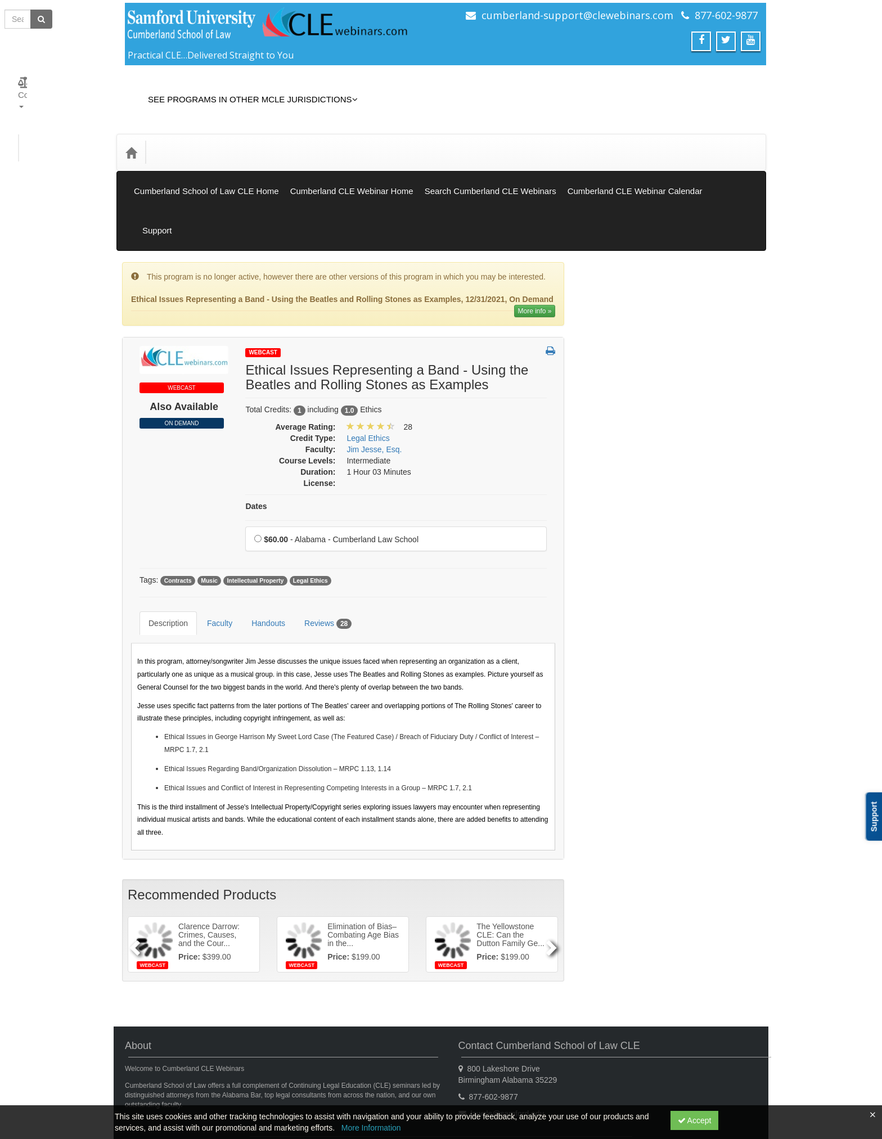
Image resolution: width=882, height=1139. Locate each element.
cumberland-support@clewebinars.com (577, 15)
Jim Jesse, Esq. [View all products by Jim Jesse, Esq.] (374, 376)
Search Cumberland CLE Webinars (490, 165)
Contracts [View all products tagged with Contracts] (178, 507)
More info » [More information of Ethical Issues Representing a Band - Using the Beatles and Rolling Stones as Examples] (534, 238)
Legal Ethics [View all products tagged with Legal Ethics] (310, 507)
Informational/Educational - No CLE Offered (651, 439)
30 (646, 831)
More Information (371, 1127)
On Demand (181, 350)
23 (646, 815)
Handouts (260, 541)
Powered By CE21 (159, 1091)
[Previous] (133, 854)
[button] (550, 278)
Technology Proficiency (630, 675)
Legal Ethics (611, 491)
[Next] (552, 854)
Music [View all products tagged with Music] (209, 507)
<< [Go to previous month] (607, 730)
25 (700, 815)
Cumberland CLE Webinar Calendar (635, 165)
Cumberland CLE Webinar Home (351, 165)
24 (673, 815)
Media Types (242, 135)
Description (159, 541)
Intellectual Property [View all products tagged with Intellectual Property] (255, 507)
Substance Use (617, 629)
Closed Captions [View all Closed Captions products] (619, 300)
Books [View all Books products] (601, 276)
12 (725, 781)
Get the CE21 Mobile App (235, 1079)
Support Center (153, 1079)
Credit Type (180, 135)
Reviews (319, 542)
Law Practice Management (636, 467)
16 (646, 798)
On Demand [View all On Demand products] (611, 253)
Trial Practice (613, 698)
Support (740, 165)
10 (673, 781)
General (604, 410)
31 (673, 831)
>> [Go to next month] (733, 730)
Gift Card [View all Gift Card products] (606, 324)
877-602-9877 (726, 15)
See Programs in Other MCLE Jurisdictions (244, 91)
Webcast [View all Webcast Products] (263, 279)
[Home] (131, 135)
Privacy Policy (315, 1079)
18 (700, 798)
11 (700, 781)
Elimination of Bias (622, 387)
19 (725, 798)
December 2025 (670, 730)
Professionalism (618, 560)
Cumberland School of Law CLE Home (206, 165)
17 (673, 798)
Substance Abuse (620, 606)
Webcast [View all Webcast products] (605, 229)
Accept (695, 1120)
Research (607, 583)
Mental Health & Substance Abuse (649, 514)
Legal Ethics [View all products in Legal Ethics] (367, 365)
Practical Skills (615, 537)
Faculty (211, 541)
